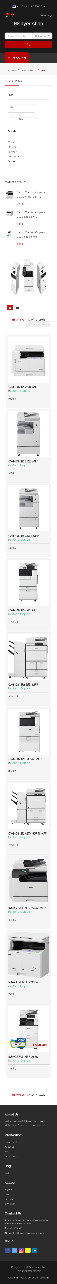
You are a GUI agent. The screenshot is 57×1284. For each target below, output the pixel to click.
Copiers (21, 70)
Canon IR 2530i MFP (23, 536)
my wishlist (10, 1203)
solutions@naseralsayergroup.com (24, 1233)
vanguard (14, 156)
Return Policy (11, 1156)
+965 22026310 (13, 1228)
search (28, 44)
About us (9, 1146)
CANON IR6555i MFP (23, 684)
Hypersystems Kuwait (29, 1270)
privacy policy (12, 1142)
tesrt (7, 1173)
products (17, 58)
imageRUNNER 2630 (23, 1056)
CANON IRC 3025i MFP (24, 759)
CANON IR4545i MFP (23, 610)
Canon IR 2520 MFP (23, 461)
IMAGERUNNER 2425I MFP (27, 908)
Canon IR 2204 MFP (23, 387)
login (7, 1194)
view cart (9, 1199)
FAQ (7, 1151)
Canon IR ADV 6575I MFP (27, 833)
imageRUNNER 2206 (23, 982)
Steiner (12, 147)
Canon (12, 142)
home (10, 70)
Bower (12, 161)
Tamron (12, 151)
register (8, 1189)
